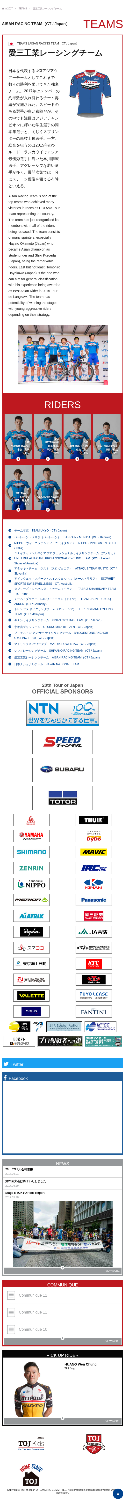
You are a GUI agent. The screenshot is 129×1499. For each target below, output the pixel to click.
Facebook (15, 1078)
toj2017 (7, 8)
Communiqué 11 (27, 1312)
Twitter (13, 1064)
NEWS (62, 1163)
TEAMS (23, 8)
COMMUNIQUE (62, 1285)
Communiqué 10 (27, 1329)
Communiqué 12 (27, 1295)
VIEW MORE (90, 1270)
